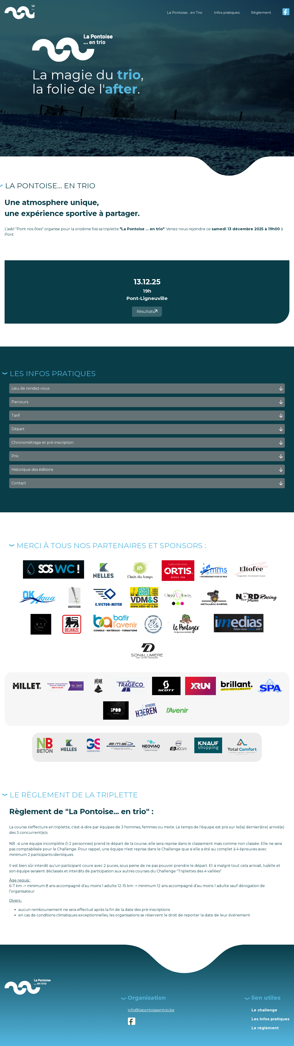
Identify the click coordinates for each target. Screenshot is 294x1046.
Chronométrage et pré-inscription (147, 443)
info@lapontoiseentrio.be (151, 1010)
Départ (147, 429)
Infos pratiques (224, 12)
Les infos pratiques (270, 1019)
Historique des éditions (147, 470)
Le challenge (264, 1010)
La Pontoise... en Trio (181, 12)
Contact (147, 483)
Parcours (147, 402)
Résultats (147, 311)
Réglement (260, 12)
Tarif (147, 416)
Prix (147, 456)
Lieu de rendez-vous (147, 389)
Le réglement (265, 1028)
